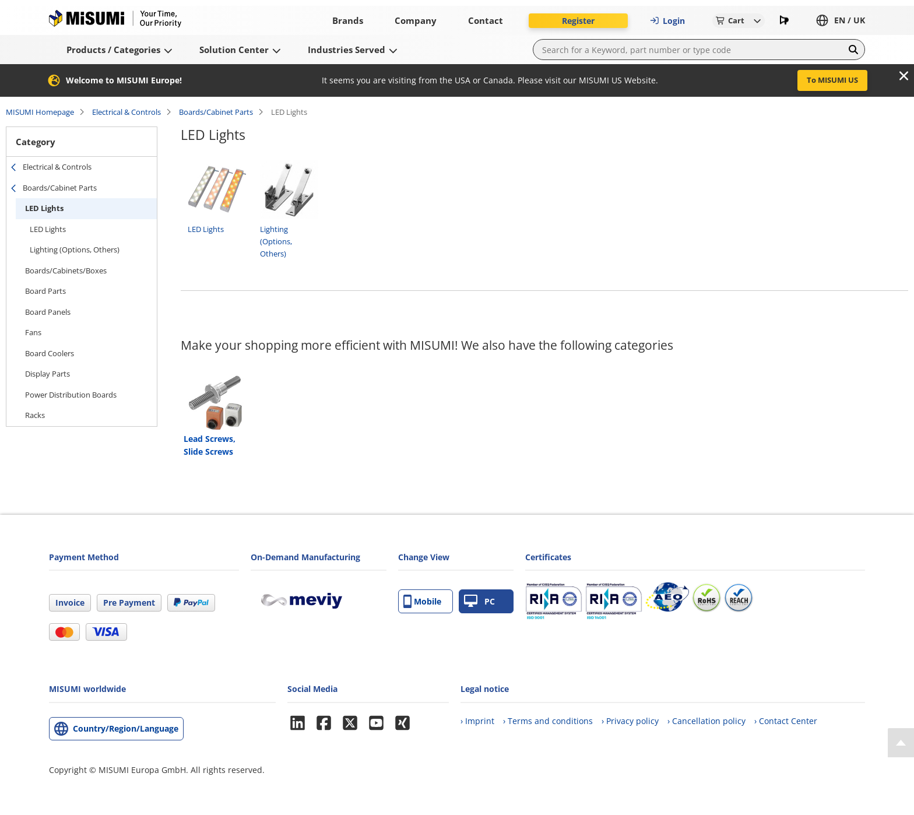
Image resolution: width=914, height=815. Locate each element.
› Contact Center (785, 720)
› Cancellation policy (706, 720)
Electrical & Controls (126, 112)
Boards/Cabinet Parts (216, 112)
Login (667, 20)
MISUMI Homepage (40, 112)
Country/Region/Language (125, 728)
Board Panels (48, 312)
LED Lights (44, 208)
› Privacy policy (630, 720)
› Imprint (477, 720)
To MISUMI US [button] (832, 80)
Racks (35, 415)
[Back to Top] (901, 742)
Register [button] (578, 20)
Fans (33, 332)
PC (479, 601)
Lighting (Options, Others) (74, 249)
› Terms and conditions (548, 720)
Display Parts (47, 373)
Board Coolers (49, 353)
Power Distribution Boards (71, 394)
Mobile (422, 601)
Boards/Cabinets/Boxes (66, 270)
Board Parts (45, 291)
